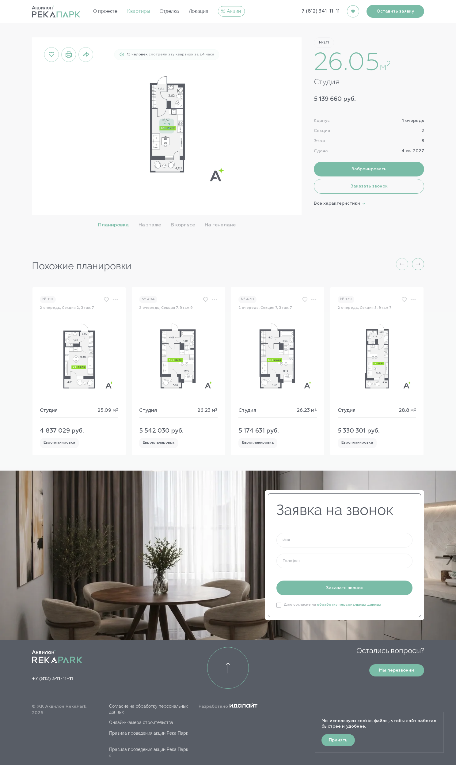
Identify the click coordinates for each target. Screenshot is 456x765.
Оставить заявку (395, 11)
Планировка (113, 225)
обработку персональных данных (349, 605)
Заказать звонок (369, 186)
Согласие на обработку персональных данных (148, 709)
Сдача (321, 151)
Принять (338, 740)
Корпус (322, 121)
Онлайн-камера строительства (141, 722)
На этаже (150, 225)
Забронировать (369, 169)
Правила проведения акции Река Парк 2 (148, 752)
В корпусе (183, 225)
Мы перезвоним (396, 670)
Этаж (319, 141)
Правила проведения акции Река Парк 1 (148, 736)
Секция (322, 131)
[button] (418, 264)
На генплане (220, 225)
